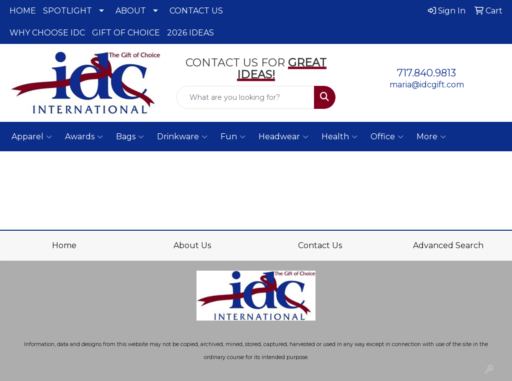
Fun (233, 137)
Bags (130, 137)
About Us (192, 245)
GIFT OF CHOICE (126, 32)
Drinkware (182, 137)
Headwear (283, 137)
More (431, 137)
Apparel (32, 137)
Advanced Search (448, 245)
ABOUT (131, 10)
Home (64, 245)
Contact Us (320, 245)
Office (387, 137)
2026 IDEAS (190, 32)
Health (340, 137)
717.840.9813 (426, 73)
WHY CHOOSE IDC (47, 32)
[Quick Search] (245, 97)
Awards (84, 137)
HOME (23, 10)
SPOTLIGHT (67, 10)
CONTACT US (196, 10)
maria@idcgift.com (427, 84)
